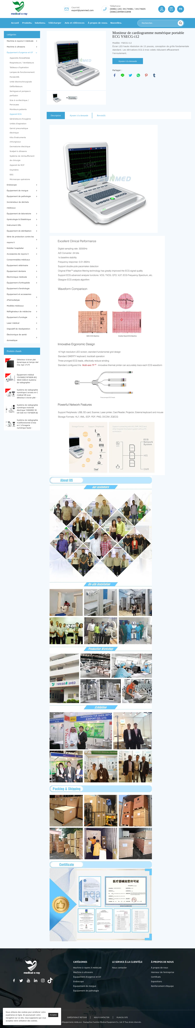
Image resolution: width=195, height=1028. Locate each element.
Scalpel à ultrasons (18, 151)
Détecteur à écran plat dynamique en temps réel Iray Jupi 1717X (27, 362)
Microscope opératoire (20, 179)
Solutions (40, 22)
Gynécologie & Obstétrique (19, 219)
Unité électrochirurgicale (21, 81)
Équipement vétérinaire (17, 265)
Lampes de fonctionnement (22, 72)
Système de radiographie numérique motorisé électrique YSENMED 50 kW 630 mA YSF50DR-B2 (27, 409)
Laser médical (13, 323)
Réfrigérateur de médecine (19, 311)
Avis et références (74, 22)
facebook (114, 75)
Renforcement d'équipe (162, 986)
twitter (130, 75)
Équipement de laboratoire (19, 213)
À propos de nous (97, 22)
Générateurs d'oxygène (20, 119)
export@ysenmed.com (82, 10)
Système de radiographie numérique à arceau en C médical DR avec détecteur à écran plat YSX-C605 (27, 394)
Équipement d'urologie (17, 317)
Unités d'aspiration (18, 123)
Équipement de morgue (17, 190)
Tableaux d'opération (19, 67)
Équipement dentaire (16, 271)
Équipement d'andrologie (18, 288)
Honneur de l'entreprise (162, 972)
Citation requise (171, 9)
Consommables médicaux (18, 259)
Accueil (15, 22)
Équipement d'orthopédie (18, 282)
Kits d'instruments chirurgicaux (18, 139)
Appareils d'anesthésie (20, 58)
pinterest (146, 75)
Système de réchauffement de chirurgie (22, 158)
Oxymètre (14, 169)
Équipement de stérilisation (19, 231)
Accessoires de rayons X (18, 254)
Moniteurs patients (18, 109)
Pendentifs (14, 77)
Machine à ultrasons (16, 46)
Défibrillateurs (16, 86)
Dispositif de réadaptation (18, 328)
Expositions (156, 981)
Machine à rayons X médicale (20, 41)
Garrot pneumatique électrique (19, 130)
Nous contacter (119, 967)
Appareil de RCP (17, 165)
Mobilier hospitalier (15, 248)
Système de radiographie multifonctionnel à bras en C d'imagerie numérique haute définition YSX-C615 (27, 424)
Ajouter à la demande (127, 61)
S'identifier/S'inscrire (161, 9)
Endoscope (12, 184)
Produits (26, 22)
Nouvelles (115, 22)
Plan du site (122, 1017)
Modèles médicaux (15, 305)
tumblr (154, 75)
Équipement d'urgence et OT (20, 52)
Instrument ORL (14, 225)
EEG (11, 174)
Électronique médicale (17, 277)
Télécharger (54, 22)
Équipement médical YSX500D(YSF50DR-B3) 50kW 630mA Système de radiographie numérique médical (27, 379)
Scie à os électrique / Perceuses (19, 102)
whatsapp (138, 75)
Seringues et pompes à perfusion (20, 93)
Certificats (156, 976)
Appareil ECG (15, 114)
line (122, 75)
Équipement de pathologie (19, 196)
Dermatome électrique (20, 146)
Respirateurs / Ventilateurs (22, 62)
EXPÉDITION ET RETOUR (77, 1017)
